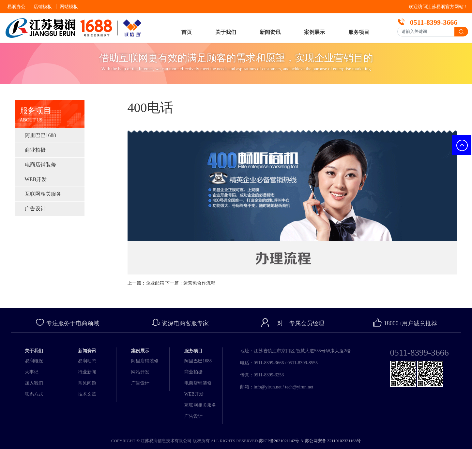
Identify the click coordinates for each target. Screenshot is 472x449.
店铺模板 (43, 6)
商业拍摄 (35, 150)
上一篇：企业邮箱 (146, 283)
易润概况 (34, 360)
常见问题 (87, 383)
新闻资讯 (270, 32)
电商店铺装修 (40, 164)
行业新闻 (87, 372)
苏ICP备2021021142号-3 (281, 440)
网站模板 (69, 6)
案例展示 (314, 32)
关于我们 (225, 32)
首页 (186, 32)
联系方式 (34, 394)
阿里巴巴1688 (40, 135)
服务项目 (358, 32)
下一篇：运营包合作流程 (190, 283)
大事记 (31, 372)
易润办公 (16, 6)
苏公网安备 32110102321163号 (332, 440)
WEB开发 (36, 179)
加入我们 (34, 383)
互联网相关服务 (43, 194)
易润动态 (87, 360)
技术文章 (87, 394)
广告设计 (35, 208)
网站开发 (140, 372)
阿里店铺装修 (145, 360)
